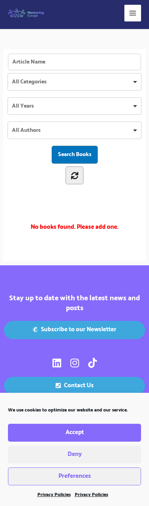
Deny (75, 455)
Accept (75, 433)
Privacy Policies (54, 495)
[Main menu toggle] (132, 13)
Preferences (74, 476)
